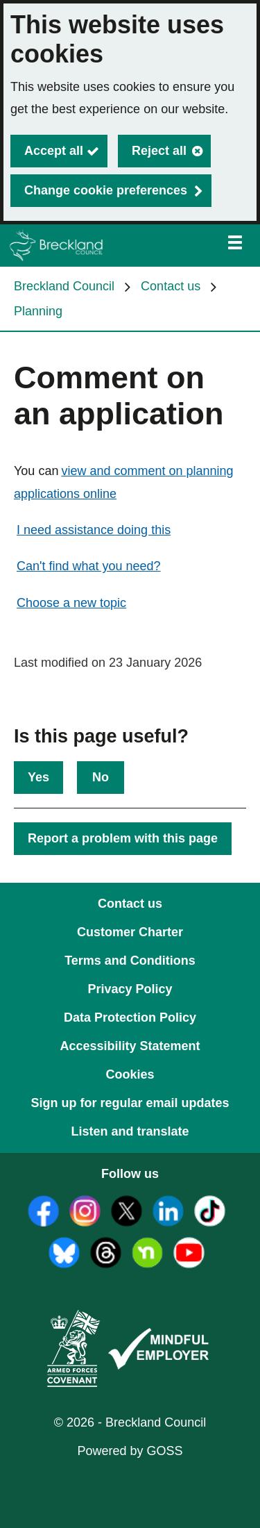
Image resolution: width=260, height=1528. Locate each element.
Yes (38, 777)
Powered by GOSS (129, 1451)
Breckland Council (64, 286)
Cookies (129, 1074)
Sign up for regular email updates (130, 1103)
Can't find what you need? (89, 566)
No (100, 777)
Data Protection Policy (130, 1017)
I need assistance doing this (94, 530)
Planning (38, 311)
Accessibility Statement (130, 1046)
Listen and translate (130, 1131)
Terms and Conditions (130, 961)
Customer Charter (130, 932)
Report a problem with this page (123, 838)
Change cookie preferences (105, 190)
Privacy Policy (129, 989)
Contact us (170, 286)
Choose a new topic (71, 603)
